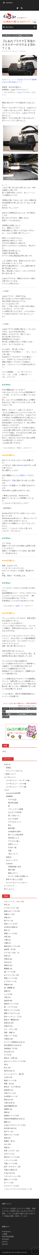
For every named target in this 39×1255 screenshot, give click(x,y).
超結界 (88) (8, 1000)
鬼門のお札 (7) (9, 1071)
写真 (9, 851)
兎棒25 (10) (8, 965)
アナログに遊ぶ (14, 841)
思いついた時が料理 (15, 835)
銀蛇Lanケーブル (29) (12, 911)
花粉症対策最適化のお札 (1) (14, 1119)
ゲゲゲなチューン (14, 822)
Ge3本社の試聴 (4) (10, 927)
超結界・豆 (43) (9, 949)
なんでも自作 (13, 819)
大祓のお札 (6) (9, 1103)
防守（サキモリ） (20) (12, 1167)
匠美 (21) (7, 956)
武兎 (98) (7, 937)
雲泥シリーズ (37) (10, 924)
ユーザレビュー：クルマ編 (16, 783)
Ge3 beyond (6, 1231)
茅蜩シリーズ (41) (10, 933)
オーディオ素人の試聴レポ (18, 876)
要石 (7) (7, 930)
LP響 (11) (7, 940)
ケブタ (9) (7, 1055)
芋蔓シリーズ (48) (10, 1163)
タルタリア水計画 (14, 812)
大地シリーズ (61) (10, 1036)
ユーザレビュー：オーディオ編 (12, 35)
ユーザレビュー (27, 35)
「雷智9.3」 (19, 448)
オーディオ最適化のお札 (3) (14, 1042)
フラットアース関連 (15, 809)
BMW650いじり (13, 838)
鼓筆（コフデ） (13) (11, 1151)
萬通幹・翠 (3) (9, 1141)
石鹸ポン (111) (9, 914)
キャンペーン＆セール (14, 771)
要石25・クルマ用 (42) (12, 1087)
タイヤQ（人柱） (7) (11, 953)
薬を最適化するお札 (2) (12, 1045)
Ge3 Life (5, 1244)
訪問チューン (13, 844)
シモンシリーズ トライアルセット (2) (18, 1189)
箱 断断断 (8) (9, 988)
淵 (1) (6, 1064)
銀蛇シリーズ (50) (10, 1179)
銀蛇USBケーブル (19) (12, 946)
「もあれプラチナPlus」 (23, 92)
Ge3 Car (4, 1241)
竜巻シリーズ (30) (10, 978)
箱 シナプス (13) (10, 1007)
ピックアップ (9, 886)
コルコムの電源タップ (20, 475)
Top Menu (9, 3)
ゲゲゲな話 (12, 799)
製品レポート (13, 873)
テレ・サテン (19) (10, 1029)
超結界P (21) (8, 1090)
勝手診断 (11, 828)
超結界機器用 (23, 714)
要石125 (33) (8, 1099)
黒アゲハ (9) (8, 1131)
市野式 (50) (8, 959)
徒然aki (8, 857)
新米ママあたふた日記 (14, 879)
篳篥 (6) (7, 1112)
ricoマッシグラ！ (12, 860)
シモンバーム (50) (10, 1160)
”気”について (13, 854)
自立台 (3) (7, 962)
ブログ (6, 790)
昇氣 (13, 480)
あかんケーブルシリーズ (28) (14, 1061)
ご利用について (10, 774)
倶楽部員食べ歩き (14, 867)
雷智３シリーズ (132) (12, 1010)
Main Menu (9, 27)
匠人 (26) (7, 1068)
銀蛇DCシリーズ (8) (11, 1004)
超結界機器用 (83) (10, 1106)
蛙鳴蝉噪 (9, 796)
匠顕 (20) (7, 1138)
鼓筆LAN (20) (8, 1023)
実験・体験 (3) (9, 1032)
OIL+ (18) (7, 1144)
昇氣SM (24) (8, 984)
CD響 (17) (7, 943)
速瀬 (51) (7, 991)
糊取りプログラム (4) (12, 1013)
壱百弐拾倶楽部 (8, 1236)
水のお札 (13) (9, 1052)
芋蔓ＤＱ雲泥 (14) (10, 1170)
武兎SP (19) (8, 1026)
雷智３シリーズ (12, 714)
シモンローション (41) (12, 1176)
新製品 (8, 768)
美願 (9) (7, 1147)
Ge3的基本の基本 (14, 831)
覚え (9, 825)
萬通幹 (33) (8, 1109)
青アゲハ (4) (8, 921)
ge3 (16, 51)
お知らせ (7, 764)
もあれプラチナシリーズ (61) (14, 1125)
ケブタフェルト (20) (11, 908)
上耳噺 (4, 1234)
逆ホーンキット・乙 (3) (12, 1016)
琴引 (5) (7, 905)
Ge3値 (24, 465)
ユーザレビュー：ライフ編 (16, 787)
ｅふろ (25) (8, 994)
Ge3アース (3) (9, 1154)
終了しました (9, 889)
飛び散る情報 (13, 803)
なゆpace (9, 863)
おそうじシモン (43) (11, 975)
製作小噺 (11, 870)
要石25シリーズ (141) (12, 1157)
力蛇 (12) (7, 997)
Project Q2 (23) (9, 1173)
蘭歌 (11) (7, 1122)
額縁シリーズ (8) (10, 1080)
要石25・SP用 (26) (10, 1058)
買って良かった (14, 815)
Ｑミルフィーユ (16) (11, 1186)
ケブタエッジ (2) (10, 981)
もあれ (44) (8, 1077)
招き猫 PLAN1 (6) (10, 1128)
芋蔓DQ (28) (8, 1039)
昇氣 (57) (7, 917)
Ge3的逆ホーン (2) (10, 1096)
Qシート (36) (8, 1183)
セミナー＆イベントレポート (17, 883)
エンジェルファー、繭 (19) (14, 1074)
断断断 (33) (8, 969)
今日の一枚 (12, 847)
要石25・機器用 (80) (11, 1020)
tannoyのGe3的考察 (13, 793)
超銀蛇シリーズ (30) (11, 1115)
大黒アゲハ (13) (9, 1093)
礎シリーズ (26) (9, 972)
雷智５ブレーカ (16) (11, 1135)
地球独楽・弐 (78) (10, 1048)
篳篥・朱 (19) (9, 1084)
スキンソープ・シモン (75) (14, 901)
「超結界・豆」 (19, 606)
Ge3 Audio (5, 1239)
